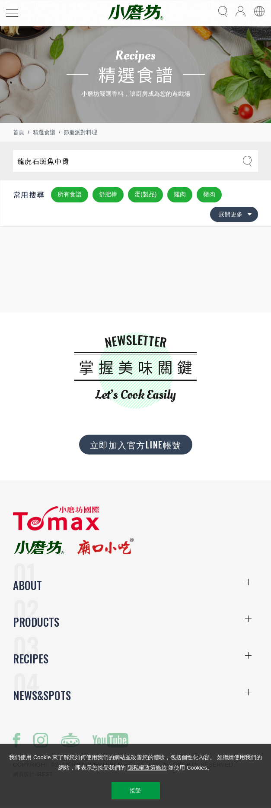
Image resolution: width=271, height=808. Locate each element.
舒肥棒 (108, 194)
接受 (135, 790)
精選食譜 (44, 132)
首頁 (18, 132)
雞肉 (180, 194)
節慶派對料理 (80, 132)
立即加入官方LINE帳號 (136, 444)
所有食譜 (69, 194)
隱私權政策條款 (147, 767)
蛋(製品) (145, 194)
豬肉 (209, 194)
